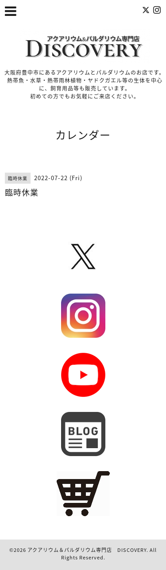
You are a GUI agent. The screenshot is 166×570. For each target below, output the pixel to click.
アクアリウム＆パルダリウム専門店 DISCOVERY (87, 550)
